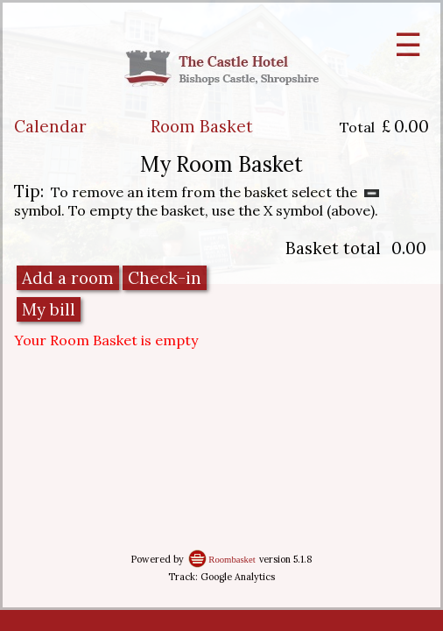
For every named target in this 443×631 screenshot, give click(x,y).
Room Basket (202, 126)
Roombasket (231, 559)
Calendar (50, 126)
